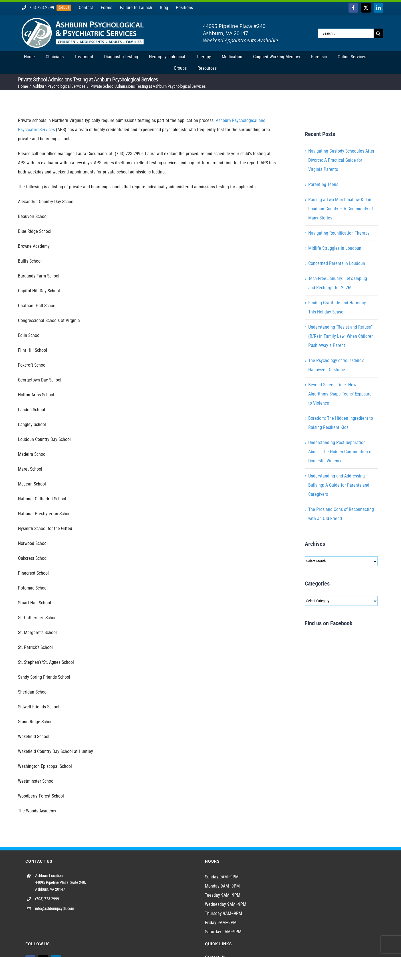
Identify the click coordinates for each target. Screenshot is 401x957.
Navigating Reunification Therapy (339, 233)
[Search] (378, 33)
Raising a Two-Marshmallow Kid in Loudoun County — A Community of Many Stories (340, 209)
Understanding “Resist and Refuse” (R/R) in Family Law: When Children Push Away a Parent (341, 336)
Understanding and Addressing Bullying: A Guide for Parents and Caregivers (338, 485)
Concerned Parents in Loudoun (336, 263)
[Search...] (346, 33)
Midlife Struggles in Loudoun (334, 248)
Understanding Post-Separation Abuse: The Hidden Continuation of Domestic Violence (340, 451)
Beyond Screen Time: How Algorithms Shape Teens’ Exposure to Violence (340, 394)
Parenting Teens (323, 184)
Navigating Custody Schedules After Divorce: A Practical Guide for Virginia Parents (341, 160)
